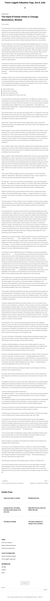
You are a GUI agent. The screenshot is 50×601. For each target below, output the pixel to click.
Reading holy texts (33, 498)
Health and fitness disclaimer (9, 545)
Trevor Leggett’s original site (8, 559)
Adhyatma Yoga (5, 14)
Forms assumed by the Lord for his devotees (13, 482)
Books (3, 572)
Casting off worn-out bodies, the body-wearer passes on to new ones (12, 510)
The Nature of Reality (10, 521)
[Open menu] (25, 8)
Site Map (4, 567)
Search (3, 587)
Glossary (4, 569)
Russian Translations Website (9, 556)
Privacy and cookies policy (8, 548)
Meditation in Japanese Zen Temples (37, 482)
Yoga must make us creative (12, 498)
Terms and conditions (7, 542)
